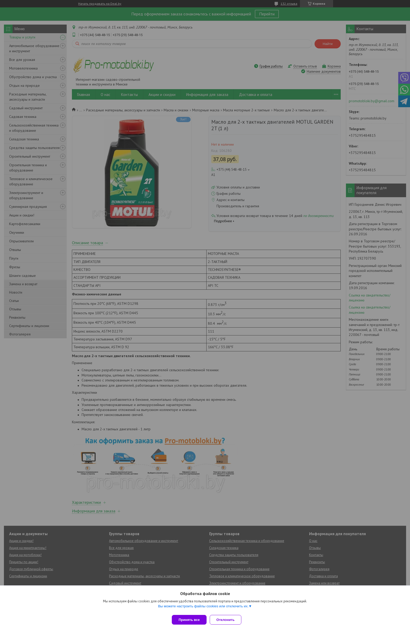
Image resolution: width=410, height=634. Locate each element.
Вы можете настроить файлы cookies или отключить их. (203, 608)
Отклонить (228, 620)
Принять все (189, 620)
